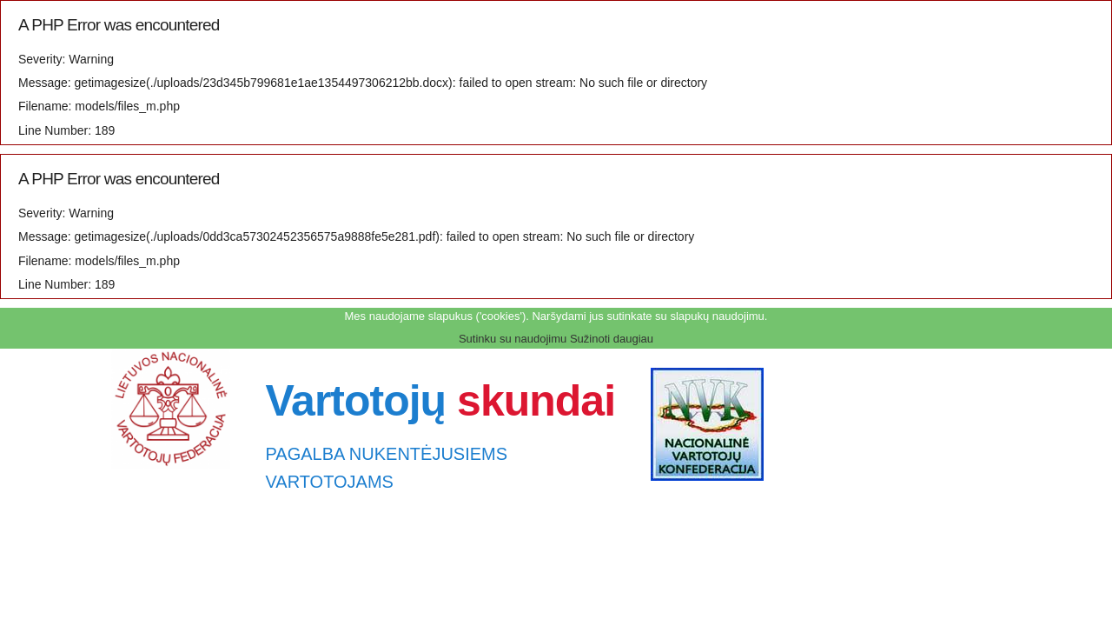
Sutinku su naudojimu (512, 338)
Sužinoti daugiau (611, 338)
